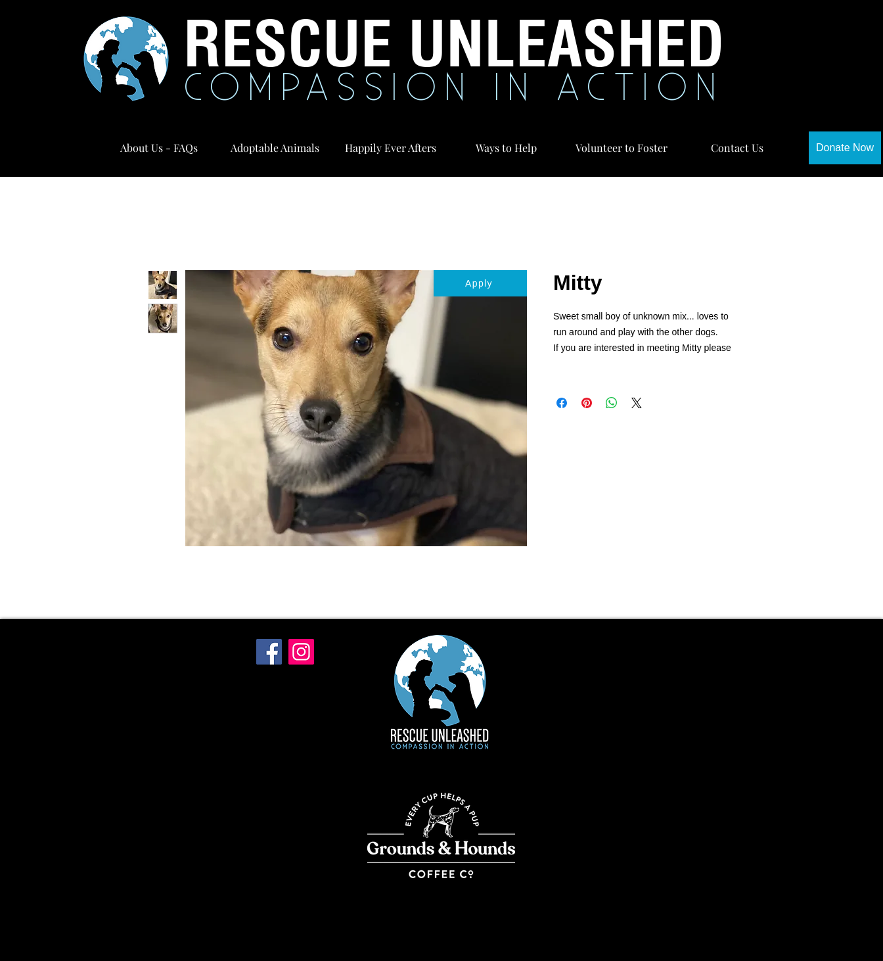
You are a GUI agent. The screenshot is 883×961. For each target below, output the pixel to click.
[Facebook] (269, 652)
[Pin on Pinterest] (587, 403)
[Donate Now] (845, 147)
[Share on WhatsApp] (612, 403)
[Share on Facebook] (562, 403)
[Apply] (480, 283)
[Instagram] (301, 652)
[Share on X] (637, 403)
